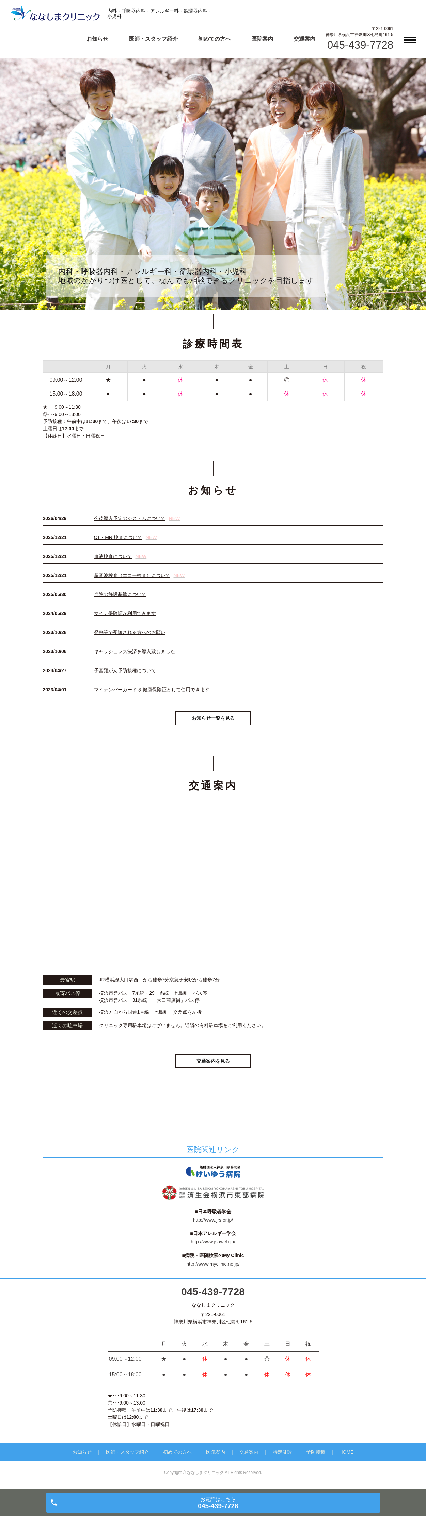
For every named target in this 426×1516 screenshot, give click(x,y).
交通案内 (304, 39)
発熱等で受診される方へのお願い (129, 632)
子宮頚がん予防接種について (125, 670)
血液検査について (120, 556)
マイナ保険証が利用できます (125, 613)
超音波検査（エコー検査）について (139, 575)
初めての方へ (214, 39)
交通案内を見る (213, 1063)
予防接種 (315, 1456)
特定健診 (282, 1456)
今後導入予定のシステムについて (137, 518)
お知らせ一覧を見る (213, 719)
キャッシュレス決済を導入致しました (134, 651)
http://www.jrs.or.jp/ (213, 1223)
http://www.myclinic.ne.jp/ (212, 1267)
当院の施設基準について (120, 594)
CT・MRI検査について (125, 537)
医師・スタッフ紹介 (153, 39)
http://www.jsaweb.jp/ (213, 1245)
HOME (347, 1456)
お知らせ (97, 39)
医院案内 (262, 39)
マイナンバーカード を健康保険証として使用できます (152, 689)
